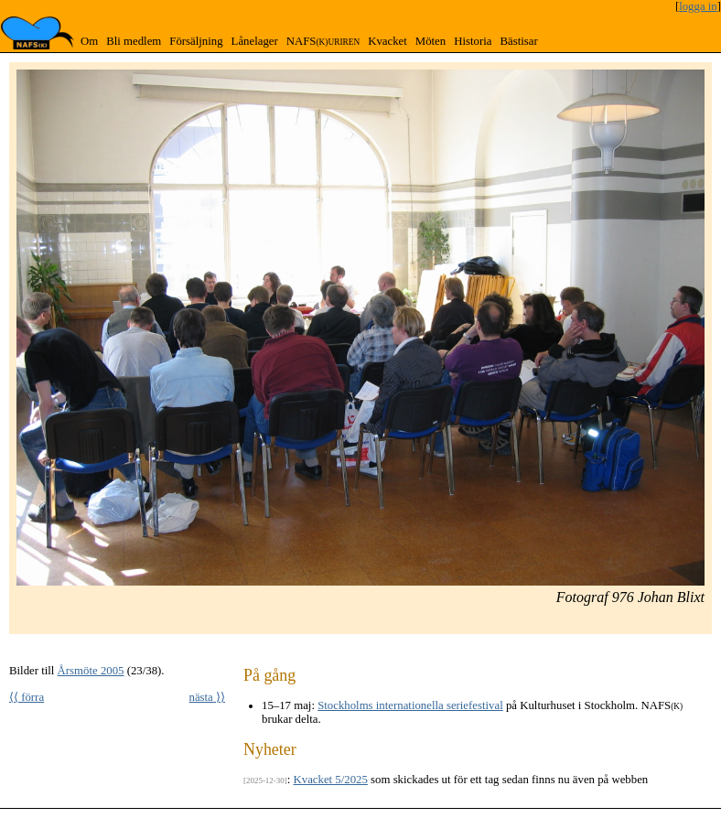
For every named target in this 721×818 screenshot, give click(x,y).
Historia (472, 41)
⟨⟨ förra (26, 697)
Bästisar (518, 41)
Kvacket (387, 41)
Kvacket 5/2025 (331, 779)
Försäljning (195, 41)
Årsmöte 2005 (91, 670)
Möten (430, 41)
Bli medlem (133, 41)
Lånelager (254, 41)
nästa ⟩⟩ (207, 697)
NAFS (323, 41)
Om (89, 41)
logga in (698, 6)
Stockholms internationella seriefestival (410, 705)
